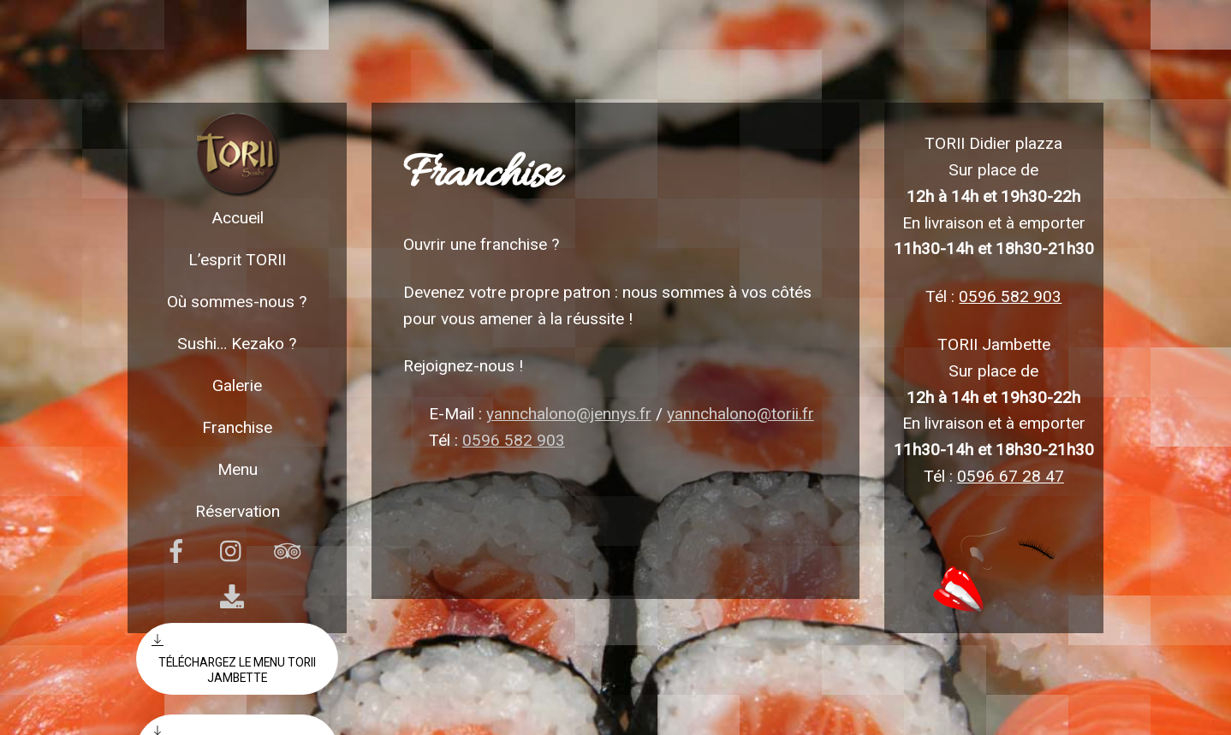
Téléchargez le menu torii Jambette (234, 658)
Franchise (237, 427)
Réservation (237, 511)
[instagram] (235, 551)
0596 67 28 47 (1010, 476)
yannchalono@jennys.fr (568, 414)
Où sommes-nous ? (237, 301)
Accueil (237, 218)
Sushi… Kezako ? (237, 343)
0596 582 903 (513, 440)
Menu (237, 469)
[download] (235, 597)
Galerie (237, 385)
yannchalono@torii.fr (740, 414)
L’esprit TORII (237, 260)
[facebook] (179, 551)
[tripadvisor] (290, 551)
